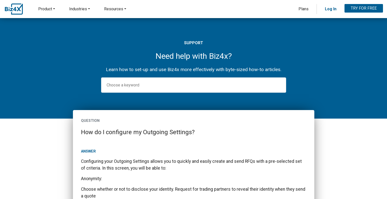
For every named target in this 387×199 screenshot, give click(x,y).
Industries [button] (78, 9)
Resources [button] (113, 9)
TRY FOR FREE (364, 8)
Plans (303, 9)
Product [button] (45, 9)
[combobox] (193, 85)
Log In (330, 9)
